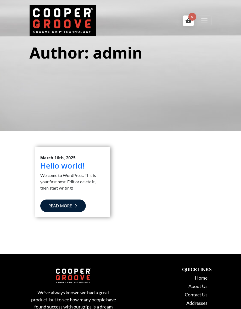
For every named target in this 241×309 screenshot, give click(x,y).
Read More (63, 206)
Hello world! (62, 165)
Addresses (197, 303)
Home (201, 278)
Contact (196, 294)
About (198, 286)
